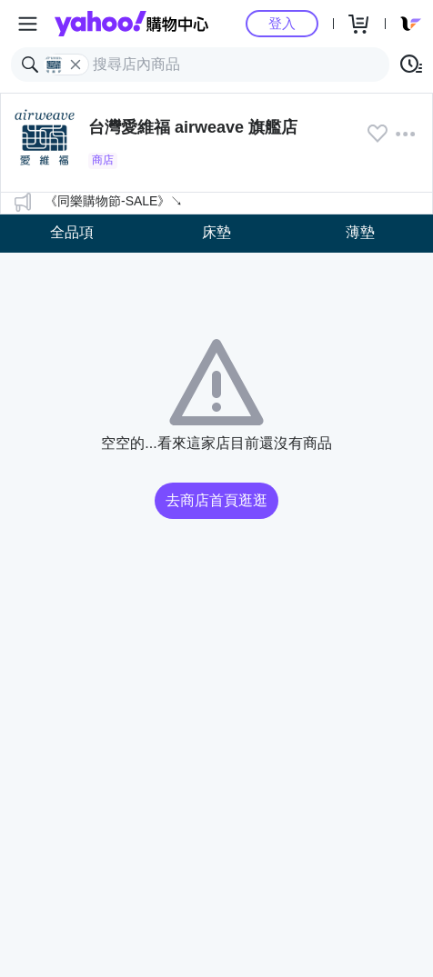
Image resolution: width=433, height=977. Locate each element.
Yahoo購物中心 (131, 23)
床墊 (216, 232)
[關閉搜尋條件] (75, 64)
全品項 (72, 232)
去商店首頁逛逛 (216, 500)
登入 (282, 23)
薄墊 (360, 232)
